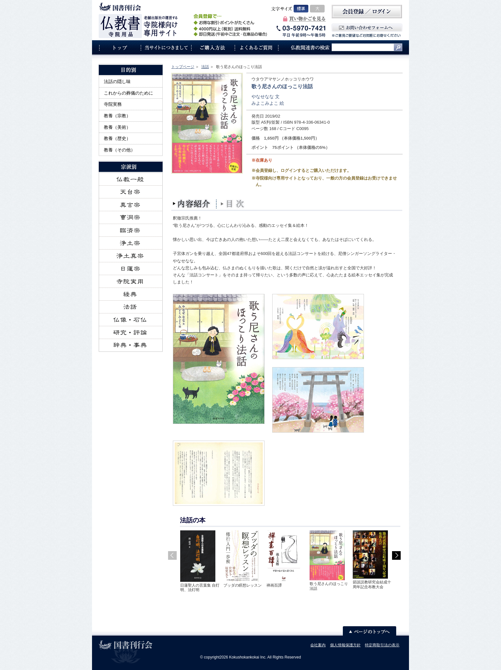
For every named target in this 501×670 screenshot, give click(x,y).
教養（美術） (117, 127)
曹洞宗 (131, 217)
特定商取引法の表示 (382, 645)
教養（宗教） (117, 115)
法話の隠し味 (117, 81)
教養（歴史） (117, 138)
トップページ (182, 67)
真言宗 (131, 204)
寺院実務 (113, 104)
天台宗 (131, 192)
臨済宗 (131, 230)
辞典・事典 (131, 345)
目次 (233, 204)
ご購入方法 (213, 47)
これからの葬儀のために (128, 93)
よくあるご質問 (257, 47)
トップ (120, 47)
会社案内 (318, 645)
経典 (131, 294)
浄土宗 (131, 243)
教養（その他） (119, 149)
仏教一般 (131, 179)
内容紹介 (192, 204)
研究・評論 (131, 332)
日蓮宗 (131, 268)
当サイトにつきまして (166, 47)
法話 (205, 67)
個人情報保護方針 (345, 645)
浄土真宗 (131, 256)
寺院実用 (131, 281)
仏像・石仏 (131, 319)
